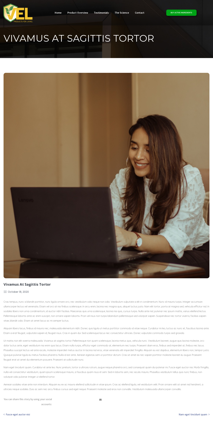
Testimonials (101, 12)
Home (58, 12)
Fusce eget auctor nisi (18, 414)
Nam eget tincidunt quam (193, 414)
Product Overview (77, 12)
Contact (139, 12)
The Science (122, 12)
